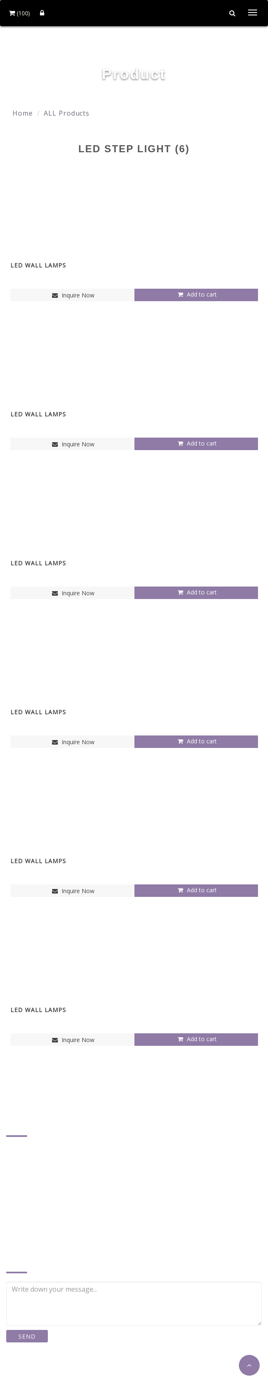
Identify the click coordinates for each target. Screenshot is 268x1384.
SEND (26, 1336)
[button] (249, 1365)
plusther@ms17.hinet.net (56, 1228)
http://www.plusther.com (55, 1241)
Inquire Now (72, 295)
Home (22, 113)
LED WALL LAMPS (38, 265)
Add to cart (196, 294)
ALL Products (66, 113)
